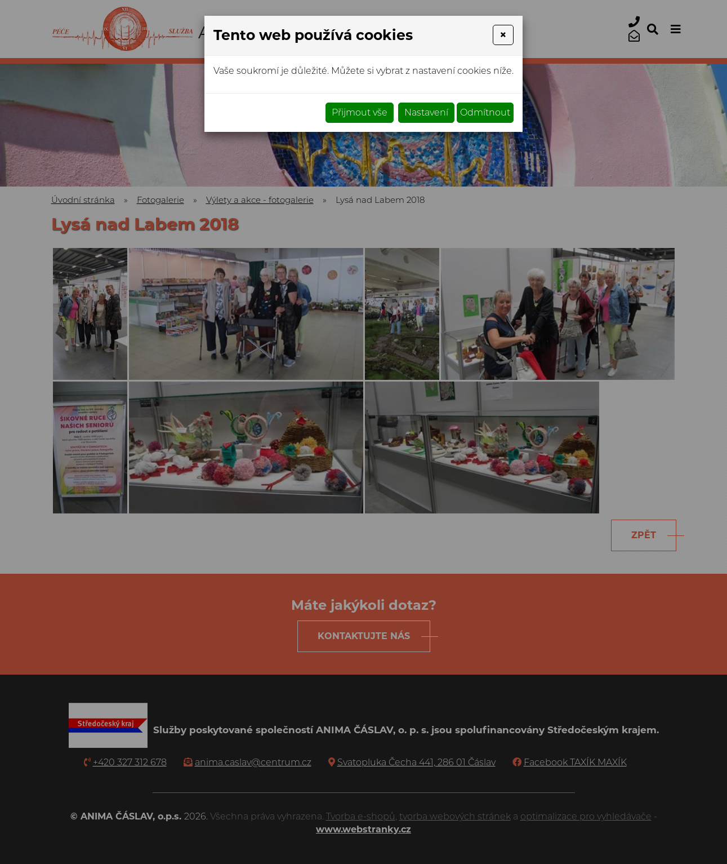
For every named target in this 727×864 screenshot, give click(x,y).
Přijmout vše (359, 112)
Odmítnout (485, 112)
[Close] (503, 35)
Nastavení (426, 112)
